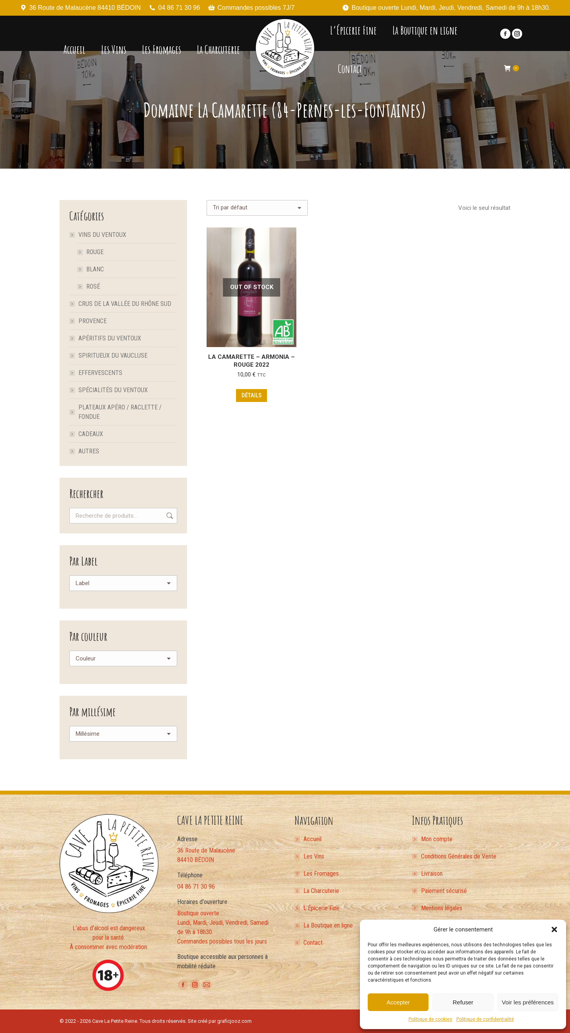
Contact (313, 942)
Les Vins (313, 856)
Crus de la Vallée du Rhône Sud (124, 303)
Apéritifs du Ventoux (109, 338)
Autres (88, 451)
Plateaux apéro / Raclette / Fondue (120, 412)
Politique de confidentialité (485, 1019)
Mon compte (436, 839)
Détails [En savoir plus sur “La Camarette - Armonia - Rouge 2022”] (251, 395)
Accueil (312, 839)
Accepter (398, 1002)
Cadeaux (90, 434)
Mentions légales (441, 908)
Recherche (169, 516)
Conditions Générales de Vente (458, 856)
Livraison (432, 873)
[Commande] (257, 208)
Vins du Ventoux (98, 234)
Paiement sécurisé (444, 891)
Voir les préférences (528, 1002)
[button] (554, 929)
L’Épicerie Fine (321, 908)
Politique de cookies (430, 1019)
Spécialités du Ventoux (113, 390)
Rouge (94, 252)
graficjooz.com (234, 1021)
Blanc (95, 269)
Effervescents (100, 372)
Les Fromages (321, 873)
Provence (92, 321)
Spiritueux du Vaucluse (112, 355)
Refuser (463, 1002)
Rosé (93, 286)
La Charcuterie (321, 891)
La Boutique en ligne (328, 925)
